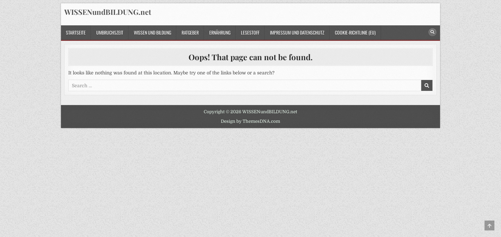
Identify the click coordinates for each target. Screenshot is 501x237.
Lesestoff (250, 32)
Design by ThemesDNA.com (250, 121)
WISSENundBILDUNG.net (107, 12)
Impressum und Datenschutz (297, 32)
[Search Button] (432, 32)
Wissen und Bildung (152, 32)
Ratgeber (190, 32)
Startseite (76, 32)
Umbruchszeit (109, 32)
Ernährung (219, 32)
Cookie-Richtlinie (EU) (355, 32)
